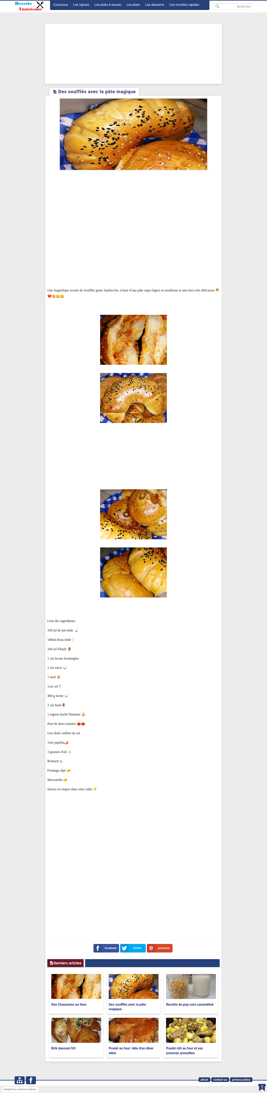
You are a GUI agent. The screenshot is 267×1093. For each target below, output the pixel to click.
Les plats (133, 5)
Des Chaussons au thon (69, 1004)
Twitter (132, 948)
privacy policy (241, 1079)
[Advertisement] (133, 54)
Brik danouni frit (63, 1048)
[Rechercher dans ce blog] (232, 6)
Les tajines (81, 5)
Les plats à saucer (107, 5)
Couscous (60, 5)
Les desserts (154, 5)
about (204, 1079)
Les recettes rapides (184, 5)
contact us (220, 1079)
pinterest (159, 948)
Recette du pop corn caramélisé (189, 1004)
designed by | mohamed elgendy (20, 1089)
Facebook (106, 948)
